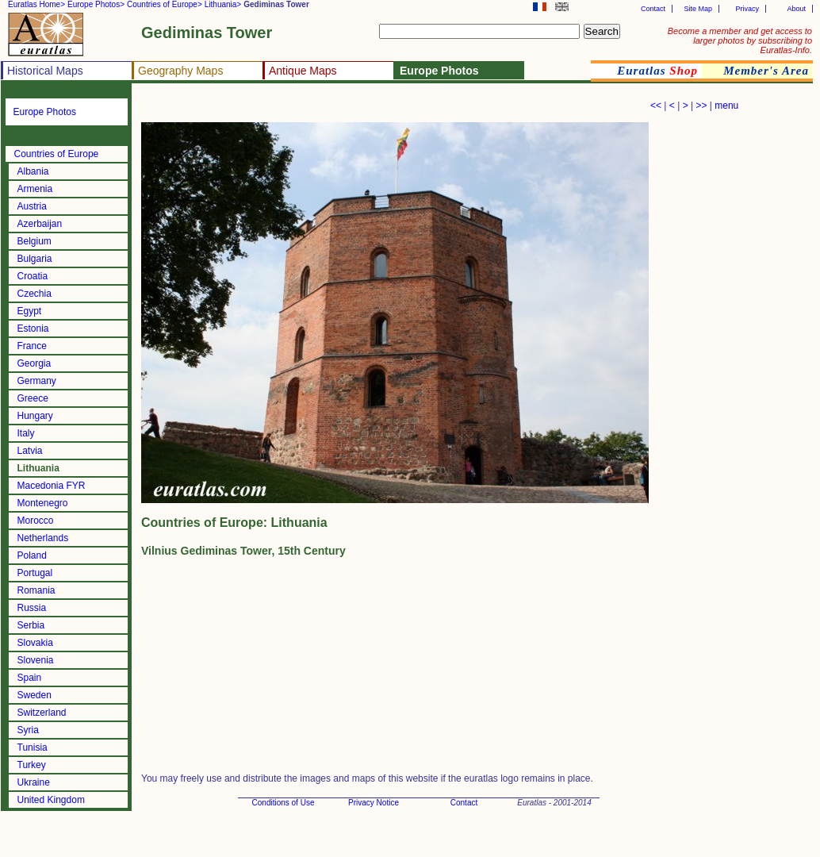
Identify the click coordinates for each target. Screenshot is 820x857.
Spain (29, 677)
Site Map (698, 9)
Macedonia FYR (51, 485)
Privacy (747, 9)
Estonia (33, 328)
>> (701, 105)
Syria (28, 730)
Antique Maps (303, 70)
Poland (32, 555)
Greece (32, 398)
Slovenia (35, 660)
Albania (33, 171)
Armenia (35, 188)
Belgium (34, 241)
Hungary (35, 415)
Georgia (34, 363)
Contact (653, 9)
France (32, 346)
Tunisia (32, 747)
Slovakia (35, 642)
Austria (32, 206)
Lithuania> (223, 4)
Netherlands (43, 538)
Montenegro (42, 503)
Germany (36, 380)
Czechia (34, 293)
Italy (26, 433)
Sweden (34, 695)
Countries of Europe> (164, 4)
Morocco (35, 520)
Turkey (31, 765)
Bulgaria (34, 258)
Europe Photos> (96, 4)
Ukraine (33, 782)
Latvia (30, 450)
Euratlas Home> (36, 4)
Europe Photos (44, 111)
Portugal (35, 572)
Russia (32, 607)
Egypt (29, 311)
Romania (36, 590)
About (796, 9)
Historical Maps (45, 70)
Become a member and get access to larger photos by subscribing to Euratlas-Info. (740, 40)
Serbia (31, 625)
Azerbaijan (40, 223)
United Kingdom (51, 799)
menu (726, 105)
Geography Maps (180, 70)
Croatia (32, 276)
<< (655, 105)
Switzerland (42, 712)
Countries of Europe (56, 153)
